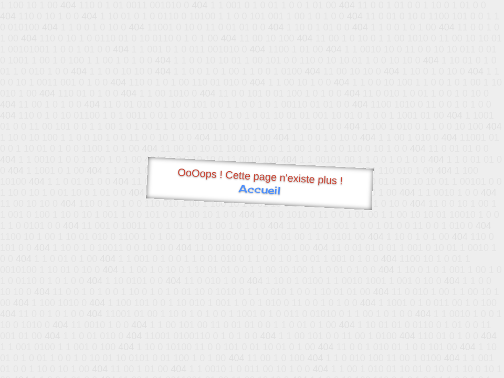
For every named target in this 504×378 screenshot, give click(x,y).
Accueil (259, 189)
